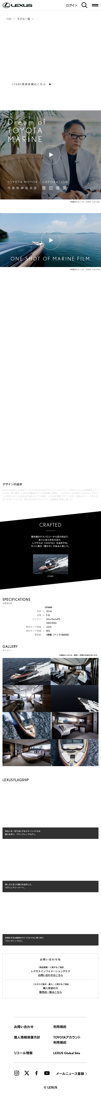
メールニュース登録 (70, 1074)
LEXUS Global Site (66, 1053)
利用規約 (59, 1027)
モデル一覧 (23, 19)
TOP (8, 19)
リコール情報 (23, 1053)
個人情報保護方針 (27, 1037)
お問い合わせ (24, 1027)
